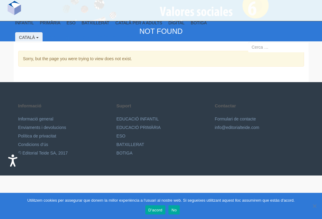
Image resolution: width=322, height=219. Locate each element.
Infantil (20, 25)
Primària (46, 25)
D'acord (155, 210)
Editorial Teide (10, 10)
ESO (66, 25)
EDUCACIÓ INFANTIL (137, 118)
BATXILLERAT (130, 144)
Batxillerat (91, 25)
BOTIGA (195, 25)
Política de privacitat (37, 136)
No (174, 210)
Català (24, 40)
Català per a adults (134, 25)
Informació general (36, 118)
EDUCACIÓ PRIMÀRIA (138, 127)
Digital (172, 25)
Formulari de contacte (235, 118)
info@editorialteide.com (237, 127)
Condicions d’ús (33, 144)
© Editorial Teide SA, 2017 (43, 153)
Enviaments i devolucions (42, 127)
